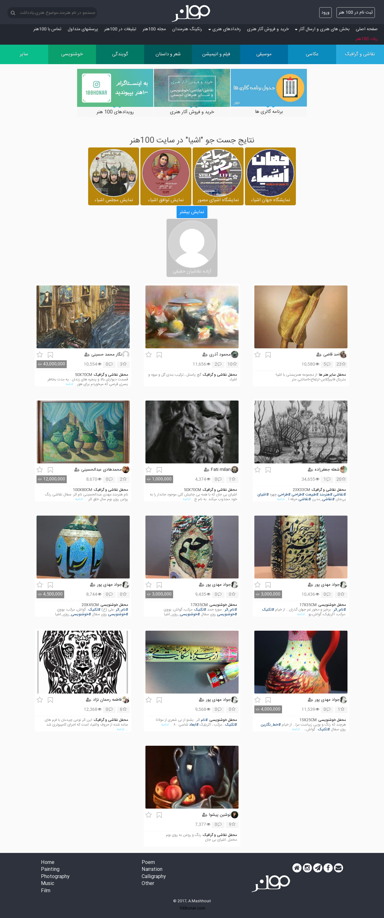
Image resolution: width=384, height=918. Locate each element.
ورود (325, 12)
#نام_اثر (340, 609)
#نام (204, 720)
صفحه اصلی (367, 29)
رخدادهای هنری (224, 29)
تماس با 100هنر (47, 29)
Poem (148, 862)
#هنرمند (325, 494)
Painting (50, 869)
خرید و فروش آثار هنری (268, 29)
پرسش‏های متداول (83, 29)
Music (47, 884)
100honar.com (192, 908)
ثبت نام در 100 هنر (356, 12)
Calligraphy (154, 877)
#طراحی (297, 494)
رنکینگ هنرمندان (187, 29)
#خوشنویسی (227, 614)
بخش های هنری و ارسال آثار (322, 29)
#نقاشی (339, 494)
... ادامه (71, 384)
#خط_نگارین (271, 724)
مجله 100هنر (154, 29)
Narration (152, 869)
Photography (55, 877)
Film (45, 891)
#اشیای (263, 494)
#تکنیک (268, 609)
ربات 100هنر (367, 39)
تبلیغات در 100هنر (120, 29)
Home (47, 862)
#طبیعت (312, 494)
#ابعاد (194, 724)
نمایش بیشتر (192, 212)
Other (148, 884)
